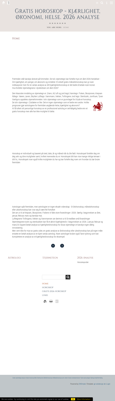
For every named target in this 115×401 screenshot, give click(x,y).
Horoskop (47, 287)
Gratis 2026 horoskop (54, 291)
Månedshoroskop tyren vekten (60, 378)
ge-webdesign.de (99, 384)
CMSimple (82, 384)
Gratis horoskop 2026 (31, 378)
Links (45, 295)
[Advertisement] (57, 58)
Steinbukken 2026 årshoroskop (44, 378)
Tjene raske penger (85, 378)
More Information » (84, 399)
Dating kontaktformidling (96, 378)
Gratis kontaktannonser (74, 378)
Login (108, 384)
